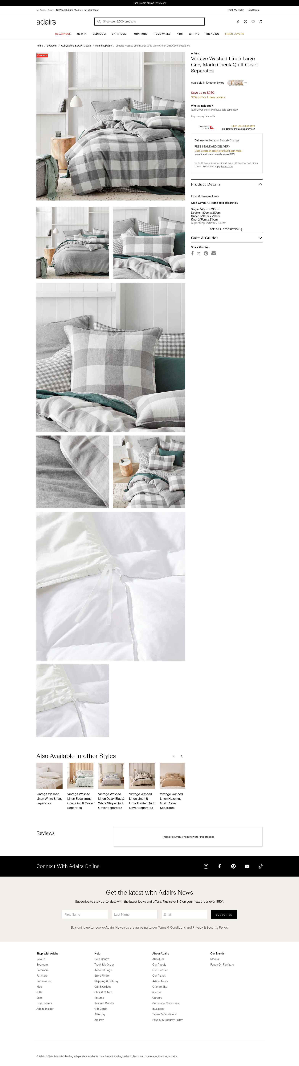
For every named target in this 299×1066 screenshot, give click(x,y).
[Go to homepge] (46, 21)
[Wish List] (253, 21)
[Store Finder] (238, 21)
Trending (212, 34)
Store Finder (102, 975)
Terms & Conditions (172, 927)
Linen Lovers (234, 34)
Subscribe (224, 915)
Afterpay (99, 1014)
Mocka (214, 959)
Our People (159, 964)
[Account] (245, 21)
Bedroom (99, 34)
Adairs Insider (45, 1009)
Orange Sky (159, 986)
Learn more (235, 151)
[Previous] (174, 756)
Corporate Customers (165, 1003)
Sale (39, 997)
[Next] (181, 756)
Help (97, 953)
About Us (158, 959)
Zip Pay (99, 1020)
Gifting (194, 34)
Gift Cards (100, 1009)
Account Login (103, 970)
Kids (180, 34)
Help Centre (253, 10)
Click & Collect (103, 992)
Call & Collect (102, 986)
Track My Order (235, 10)
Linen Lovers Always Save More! (149, 3)
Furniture (140, 34)
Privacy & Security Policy (210, 927)
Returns (99, 997)
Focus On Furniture (222, 964)
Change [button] (234, 140)
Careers (157, 997)
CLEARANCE (63, 34)
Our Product (160, 970)
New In (82, 34)
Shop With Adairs (47, 953)
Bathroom (119, 34)
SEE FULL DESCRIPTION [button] (227, 229)
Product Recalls (104, 1003)
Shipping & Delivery (106, 981)
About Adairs (160, 953)
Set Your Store (91, 10)
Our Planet (159, 975)
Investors (158, 1009)
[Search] (99, 22)
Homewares (162, 34)
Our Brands (217, 953)
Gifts (39, 992)
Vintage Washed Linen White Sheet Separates (49, 798)
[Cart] (261, 21)
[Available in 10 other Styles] (245, 83)
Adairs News (160, 981)
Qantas (156, 992)
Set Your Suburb (64, 10)
